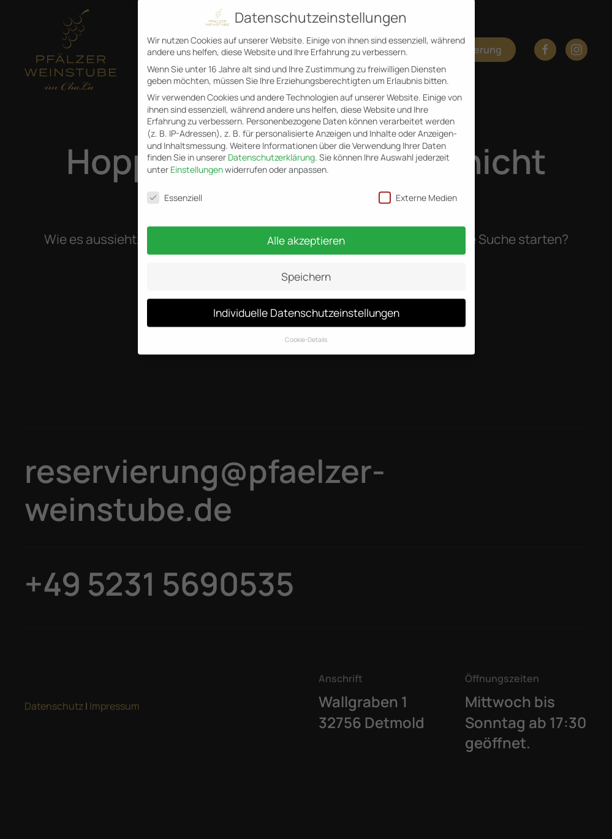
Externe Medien (418, 191)
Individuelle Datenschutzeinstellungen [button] (306, 305)
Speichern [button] (306, 269)
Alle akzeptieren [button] (306, 233)
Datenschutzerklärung (271, 150)
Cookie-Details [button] (306, 332)
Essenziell (174, 191)
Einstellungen (196, 163)
